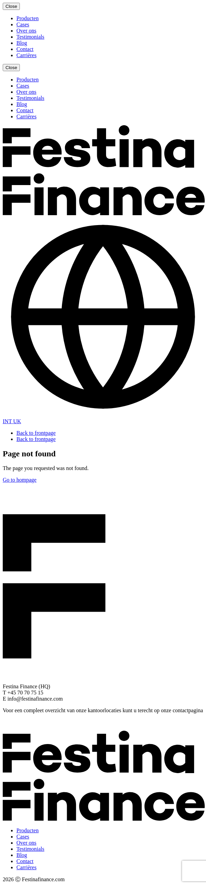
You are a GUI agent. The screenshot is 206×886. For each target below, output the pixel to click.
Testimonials (30, 37)
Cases (22, 24)
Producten (27, 18)
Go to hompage (20, 480)
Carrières (26, 55)
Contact (25, 49)
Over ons (26, 31)
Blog (21, 43)
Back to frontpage (36, 433)
